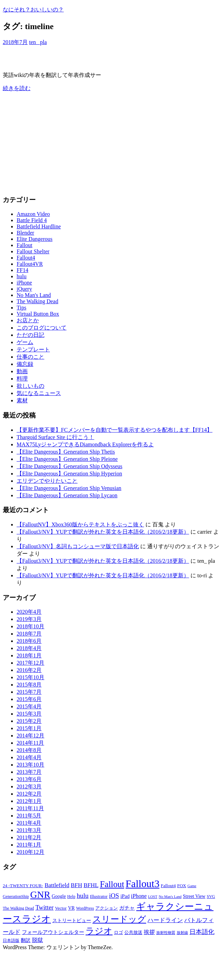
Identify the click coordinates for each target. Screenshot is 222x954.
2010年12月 (30, 852)
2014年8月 (29, 750)
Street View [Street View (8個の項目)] (194, 896)
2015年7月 (29, 692)
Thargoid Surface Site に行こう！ (55, 437)
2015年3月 (29, 714)
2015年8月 (29, 685)
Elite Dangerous (35, 239)
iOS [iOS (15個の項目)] (114, 895)
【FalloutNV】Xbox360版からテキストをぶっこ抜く (80, 524)
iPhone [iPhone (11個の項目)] (139, 896)
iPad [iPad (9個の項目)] (125, 896)
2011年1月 (29, 845)
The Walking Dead (37, 301)
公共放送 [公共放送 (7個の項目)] (133, 932)
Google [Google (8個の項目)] (59, 896)
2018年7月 (29, 634)
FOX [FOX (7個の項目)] (181, 885)
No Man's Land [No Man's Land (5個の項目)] (170, 897)
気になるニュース (39, 393)
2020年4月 (29, 612)
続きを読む (16, 88)
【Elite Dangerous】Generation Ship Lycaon (67, 495)
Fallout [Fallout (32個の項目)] (112, 884)
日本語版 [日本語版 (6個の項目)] (11, 940)
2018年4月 (29, 648)
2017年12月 (30, 663)
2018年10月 (30, 626)
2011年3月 (29, 830)
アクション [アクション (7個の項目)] (106, 908)
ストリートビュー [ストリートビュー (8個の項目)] (71, 920)
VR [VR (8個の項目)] (71, 908)
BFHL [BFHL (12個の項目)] (90, 885)
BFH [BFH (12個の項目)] (76, 885)
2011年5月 (29, 816)
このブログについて (41, 328)
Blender (25, 233)
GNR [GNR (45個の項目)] (40, 895)
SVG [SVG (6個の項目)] (211, 896)
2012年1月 (29, 801)
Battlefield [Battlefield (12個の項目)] (57, 885)
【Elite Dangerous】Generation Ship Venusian (69, 488)
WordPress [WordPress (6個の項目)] (85, 908)
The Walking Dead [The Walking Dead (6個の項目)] (18, 908)
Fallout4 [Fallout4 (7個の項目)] (168, 885)
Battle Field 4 (32, 220)
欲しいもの (30, 386)
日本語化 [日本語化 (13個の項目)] (201, 931)
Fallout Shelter (33, 251)
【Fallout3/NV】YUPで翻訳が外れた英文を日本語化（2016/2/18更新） (103, 532)
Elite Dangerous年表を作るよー (61, 58)
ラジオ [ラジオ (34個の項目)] (99, 931)
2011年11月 (30, 808)
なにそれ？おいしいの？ (33, 9)
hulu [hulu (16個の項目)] (82, 895)
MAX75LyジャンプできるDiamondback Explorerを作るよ (85, 444)
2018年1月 (29, 655)
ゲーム (25, 342)
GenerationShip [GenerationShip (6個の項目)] (16, 896)
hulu (21, 276)
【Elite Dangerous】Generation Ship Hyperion (69, 473)
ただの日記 (30, 335)
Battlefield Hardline (39, 226)
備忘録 (25, 364)
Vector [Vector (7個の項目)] (61, 908)
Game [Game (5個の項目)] (191, 886)
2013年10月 (30, 765)
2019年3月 (29, 619)
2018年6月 (29, 641)
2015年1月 (29, 728)
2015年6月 (29, 699)
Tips (21, 307)
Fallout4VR (30, 264)
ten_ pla (38, 42)
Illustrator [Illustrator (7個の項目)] (99, 896)
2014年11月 (30, 743)
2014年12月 (30, 735)
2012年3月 (29, 786)
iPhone (24, 283)
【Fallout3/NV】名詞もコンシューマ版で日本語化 (78, 546)
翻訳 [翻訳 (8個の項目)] (25, 940)
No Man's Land (34, 295)
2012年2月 (29, 794)
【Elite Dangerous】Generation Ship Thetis (66, 452)
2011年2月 (29, 837)
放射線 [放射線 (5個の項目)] (182, 933)
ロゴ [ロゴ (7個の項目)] (118, 932)
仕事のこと (30, 357)
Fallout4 (26, 258)
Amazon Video (33, 214)
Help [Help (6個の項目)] (71, 896)
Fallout (24, 245)
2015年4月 (29, 706)
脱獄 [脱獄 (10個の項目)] (37, 940)
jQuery (24, 289)
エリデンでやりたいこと (47, 481)
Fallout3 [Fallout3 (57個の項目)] (143, 883)
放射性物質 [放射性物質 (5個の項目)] (165, 933)
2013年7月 (29, 772)
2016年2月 (29, 670)
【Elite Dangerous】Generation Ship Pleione (67, 459)
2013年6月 (29, 779)
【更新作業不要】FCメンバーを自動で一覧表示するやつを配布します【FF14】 (114, 430)
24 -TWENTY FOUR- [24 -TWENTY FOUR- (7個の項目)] (23, 885)
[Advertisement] (111, 140)
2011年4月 (29, 823)
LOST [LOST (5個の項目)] (153, 897)
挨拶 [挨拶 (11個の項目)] (149, 932)
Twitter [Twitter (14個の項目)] (44, 907)
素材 (22, 400)
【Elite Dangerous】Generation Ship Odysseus (69, 466)
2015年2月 (29, 721)
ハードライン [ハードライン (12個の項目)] (165, 920)
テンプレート (33, 349)
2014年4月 (29, 757)
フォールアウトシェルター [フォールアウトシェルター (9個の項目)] (53, 932)
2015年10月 (30, 677)
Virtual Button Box (38, 314)
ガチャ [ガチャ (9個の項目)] (127, 908)
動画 (22, 371)
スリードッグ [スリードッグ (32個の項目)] (119, 919)
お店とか (28, 320)
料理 (22, 379)
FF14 (22, 270)
